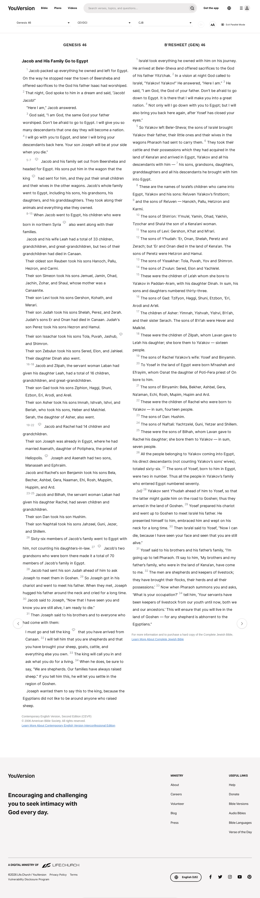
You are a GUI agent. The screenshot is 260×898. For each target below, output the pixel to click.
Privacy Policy (58, 874)
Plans (57, 8)
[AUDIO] (201, 24)
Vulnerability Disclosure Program (28, 879)
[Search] (135, 8)
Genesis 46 (44, 22)
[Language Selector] (229, 8)
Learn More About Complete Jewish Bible (158, 639)
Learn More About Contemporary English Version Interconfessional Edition (68, 725)
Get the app (211, 8)
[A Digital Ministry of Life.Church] (130, 863)
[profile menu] (244, 8)
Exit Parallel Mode (233, 24)
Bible (44, 8)
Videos (72, 8)
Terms (74, 874)
